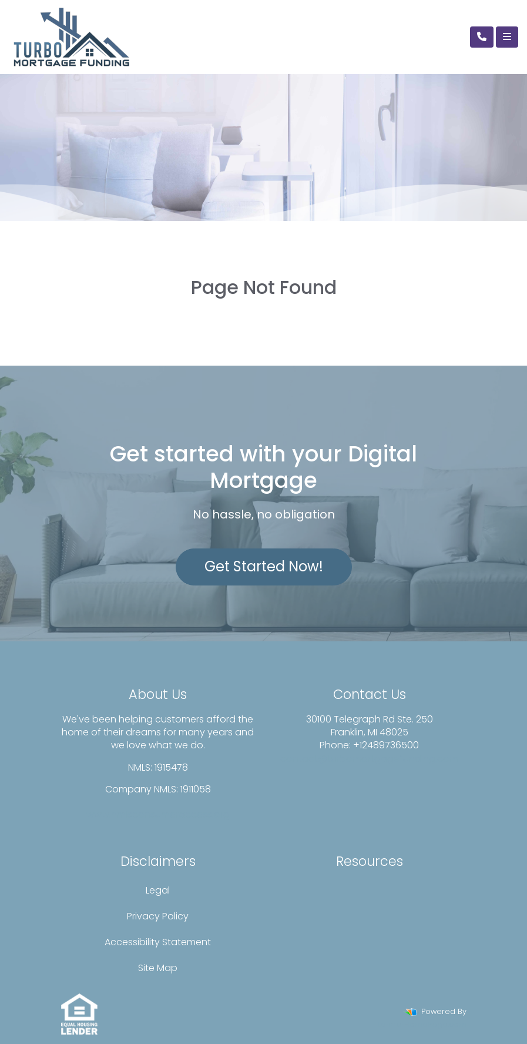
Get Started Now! (263, 566)
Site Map (157, 968)
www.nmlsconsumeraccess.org (158, 814)
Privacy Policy (158, 916)
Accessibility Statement (158, 942)
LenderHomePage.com (422, 1024)
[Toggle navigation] (507, 37)
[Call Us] (482, 37)
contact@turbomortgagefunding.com (369, 758)
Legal (158, 890)
